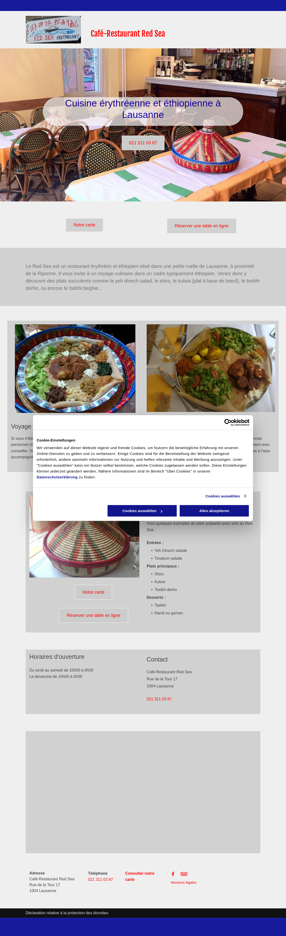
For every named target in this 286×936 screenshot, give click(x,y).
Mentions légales (184, 882)
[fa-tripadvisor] (183, 876)
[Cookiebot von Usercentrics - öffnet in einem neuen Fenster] (228, 422)
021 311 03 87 (159, 699)
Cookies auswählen (223, 496)
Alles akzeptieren (214, 511)
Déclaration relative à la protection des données (67, 913)
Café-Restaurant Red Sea (128, 34)
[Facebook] (173, 875)
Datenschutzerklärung (57, 477)
